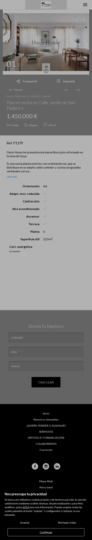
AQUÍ (26, 507)
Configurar (46, 532)
